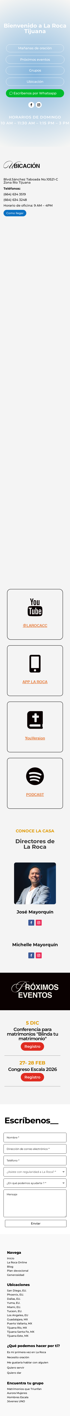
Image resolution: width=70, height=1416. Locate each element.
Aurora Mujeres (17, 1393)
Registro (32, 1046)
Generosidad (15, 1275)
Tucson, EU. (14, 1311)
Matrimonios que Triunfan (24, 1389)
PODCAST (35, 795)
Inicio (10, 1258)
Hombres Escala (17, 1397)
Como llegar (15, 213)
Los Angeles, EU (17, 1315)
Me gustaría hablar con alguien (27, 1362)
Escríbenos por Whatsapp (35, 93)
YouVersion (35, 738)
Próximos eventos (35, 60)
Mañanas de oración (35, 48)
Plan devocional (17, 1270)
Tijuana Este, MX (17, 1335)
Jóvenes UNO (16, 1401)
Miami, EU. (14, 1307)
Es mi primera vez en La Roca (26, 1352)
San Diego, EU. (16, 1290)
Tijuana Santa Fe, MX (20, 1331)
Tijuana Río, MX (17, 1327)
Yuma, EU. (13, 1303)
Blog (10, 1266)
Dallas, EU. (14, 1298)
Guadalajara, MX (17, 1319)
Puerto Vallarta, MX (19, 1323)
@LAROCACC (35, 626)
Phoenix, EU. (15, 1294)
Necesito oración (18, 1357)
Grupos (35, 70)
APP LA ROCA (34, 682)
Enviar (36, 1223)
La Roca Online (17, 1262)
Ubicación (35, 82)
